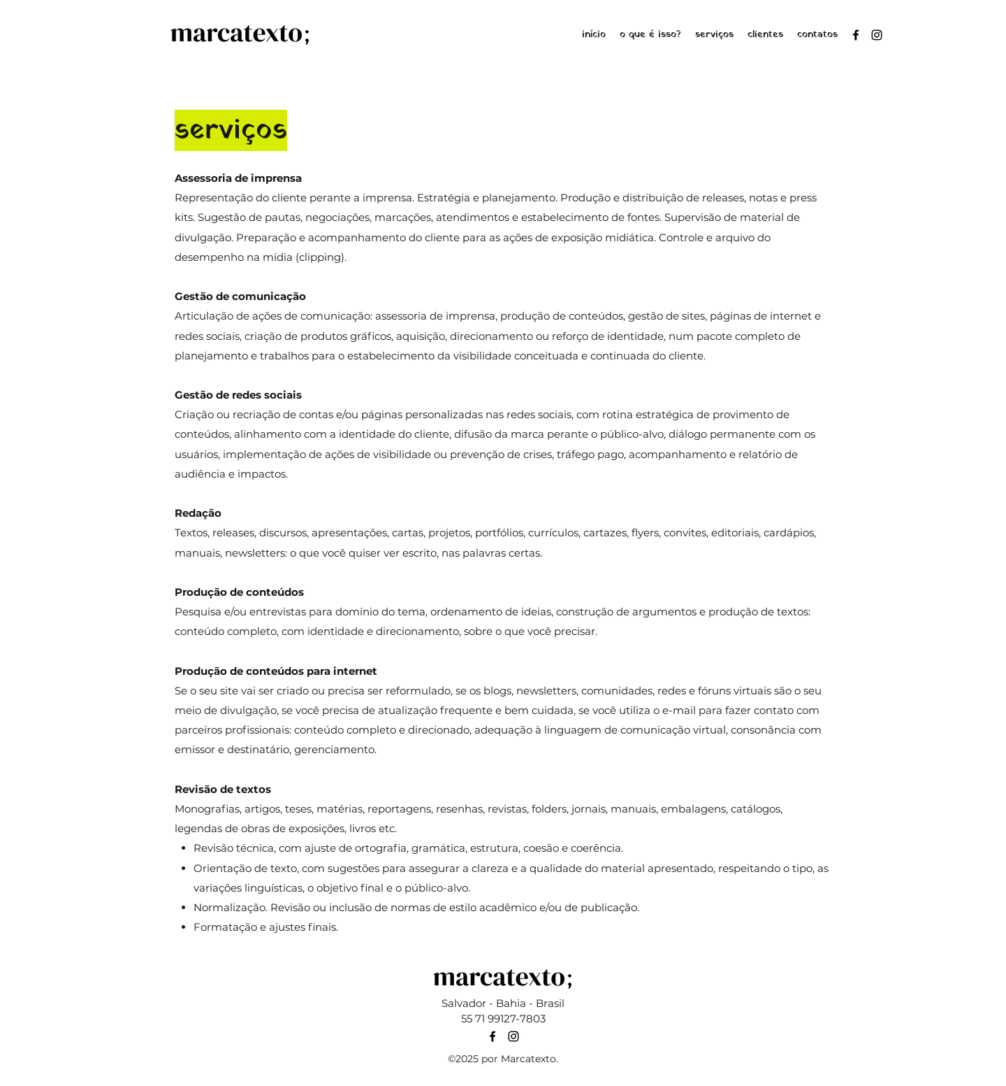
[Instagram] (877, 35)
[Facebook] (856, 35)
